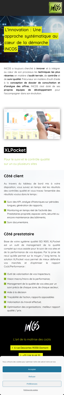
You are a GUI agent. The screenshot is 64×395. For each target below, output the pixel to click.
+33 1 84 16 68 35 (31, 355)
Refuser (32, 376)
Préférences (32, 384)
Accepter (32, 369)
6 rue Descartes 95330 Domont (31, 347)
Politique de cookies (30, 390)
